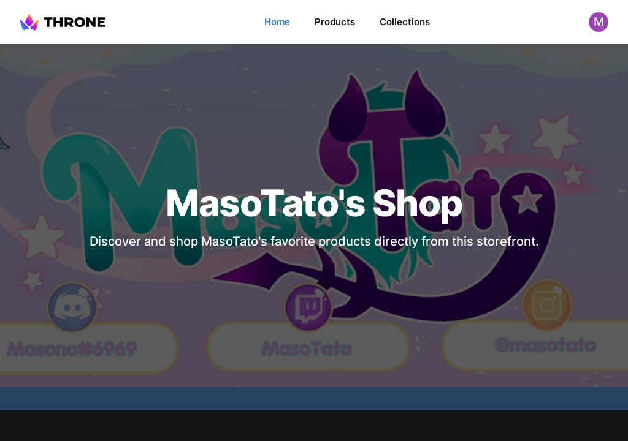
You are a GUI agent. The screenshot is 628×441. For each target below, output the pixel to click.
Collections (405, 22)
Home (277, 22)
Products (335, 22)
